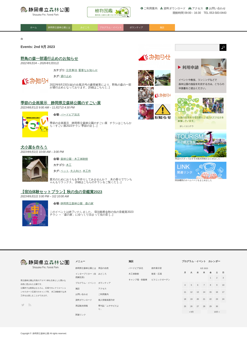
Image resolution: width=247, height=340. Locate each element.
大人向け (75, 170)
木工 (69, 164)
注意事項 (71, 70)
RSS (29, 305)
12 (191, 292)
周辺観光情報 (81, 306)
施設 (162, 27)
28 (204, 306)
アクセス (197, 8)
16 (217, 292)
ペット (65, 170)
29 (210, 306)
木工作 (87, 170)
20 (198, 299)
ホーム (33, 27)
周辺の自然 (103, 268)
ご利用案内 (150, 8)
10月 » (217, 312)
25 (185, 306)
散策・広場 (156, 274)
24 (223, 299)
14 (204, 292)
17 (223, 292)
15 (210, 292)
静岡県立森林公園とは (59, 27)
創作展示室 (156, 268)
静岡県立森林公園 (41, 333)
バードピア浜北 (136, 268)
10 (223, 285)
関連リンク (80, 315)
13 (198, 292)
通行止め (66, 76)
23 (217, 299)
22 (210, 299)
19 (191, 299)
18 (185, 299)
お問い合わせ (217, 8)
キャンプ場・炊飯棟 (138, 279)
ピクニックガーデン (160, 279)
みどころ (84, 27)
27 (198, 306)
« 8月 (191, 312)
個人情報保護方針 (106, 300)
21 (204, 299)
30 (217, 306)
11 (185, 292)
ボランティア (136, 27)
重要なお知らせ (88, 70)
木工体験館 (134, 274)
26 (191, 306)
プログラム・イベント (110, 27)
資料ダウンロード (175, 8)
